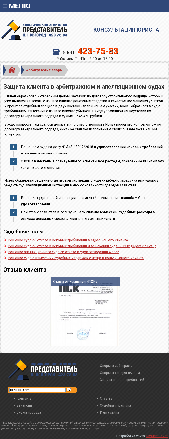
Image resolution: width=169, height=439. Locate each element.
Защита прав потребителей (122, 380)
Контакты (25, 398)
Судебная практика (115, 405)
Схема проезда (29, 412)
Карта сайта (109, 412)
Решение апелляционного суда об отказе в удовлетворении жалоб (63, 252)
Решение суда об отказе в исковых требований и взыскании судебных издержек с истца (82, 246)
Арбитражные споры (44, 70)
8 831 (85, 52)
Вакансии (24, 405)
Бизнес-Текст (157, 436)
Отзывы (107, 398)
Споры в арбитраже (116, 366)
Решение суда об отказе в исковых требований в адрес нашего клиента (68, 240)
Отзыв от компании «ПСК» (75, 281)
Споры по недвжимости (120, 373)
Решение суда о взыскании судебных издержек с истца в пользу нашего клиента (76, 258)
